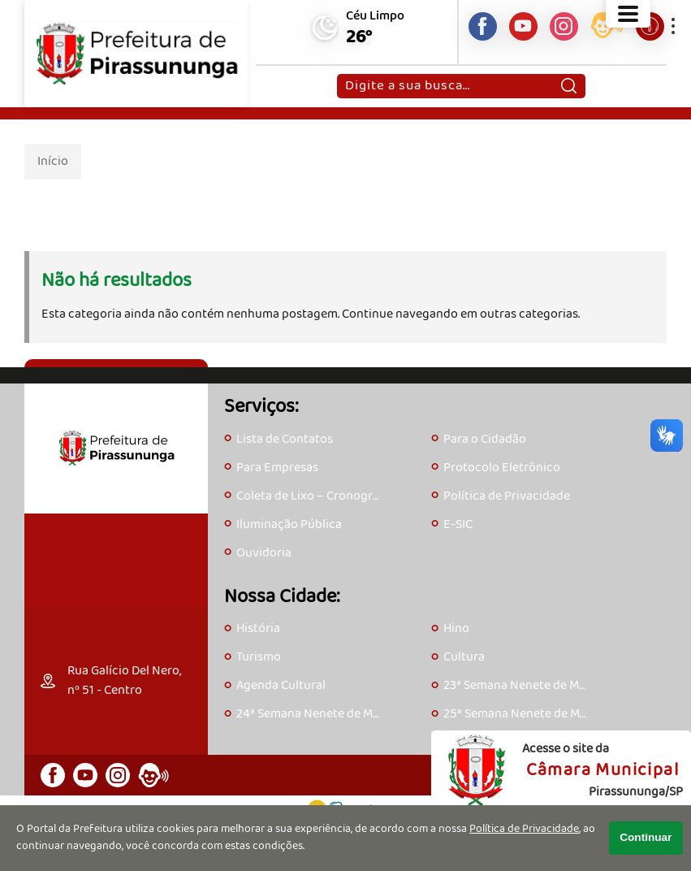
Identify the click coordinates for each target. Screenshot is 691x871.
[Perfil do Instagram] (564, 26)
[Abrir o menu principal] (628, 14)
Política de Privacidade (524, 829)
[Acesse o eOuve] (607, 28)
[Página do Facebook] (483, 26)
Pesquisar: (344, 73)
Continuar (646, 837)
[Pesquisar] (569, 86)
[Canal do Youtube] (523, 26)
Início (52, 161)
